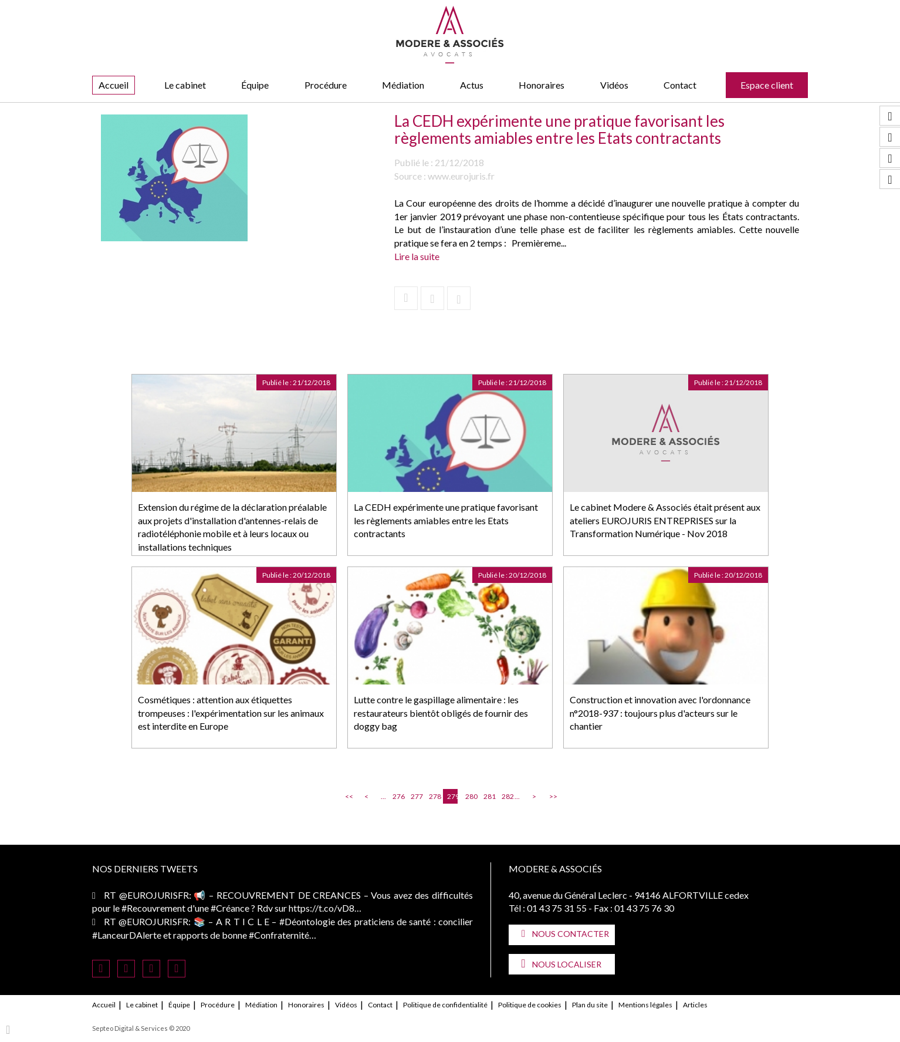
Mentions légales (645, 1004)
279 (452, 796)
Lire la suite (416, 256)
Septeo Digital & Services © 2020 (141, 1028)
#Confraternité (279, 934)
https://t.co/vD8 (321, 907)
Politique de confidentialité (445, 1004)
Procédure (325, 84)
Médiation (403, 84)
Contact (680, 84)
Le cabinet (185, 84)
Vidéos (614, 84)
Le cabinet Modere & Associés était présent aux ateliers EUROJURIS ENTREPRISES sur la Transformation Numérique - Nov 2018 (665, 520)
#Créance (230, 907)
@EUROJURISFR (154, 895)
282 (507, 796)
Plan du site (590, 1004)
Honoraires (541, 84)
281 (488, 796)
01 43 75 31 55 (557, 907)
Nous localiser (566, 964)
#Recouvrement (153, 907)
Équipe (255, 84)
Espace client (766, 84)
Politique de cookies (529, 1004)
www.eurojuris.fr (461, 175)
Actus (471, 84)
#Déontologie (307, 921)
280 (470, 796)
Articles (695, 1004)
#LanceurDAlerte (126, 934)
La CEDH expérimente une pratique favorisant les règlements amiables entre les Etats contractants (446, 520)
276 (398, 796)
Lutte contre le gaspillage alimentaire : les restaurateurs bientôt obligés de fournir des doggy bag (441, 713)
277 (416, 796)
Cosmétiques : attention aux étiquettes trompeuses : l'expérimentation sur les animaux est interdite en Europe (231, 713)
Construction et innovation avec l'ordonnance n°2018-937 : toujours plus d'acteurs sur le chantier (660, 713)
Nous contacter (570, 934)
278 (434, 796)
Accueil (113, 84)
